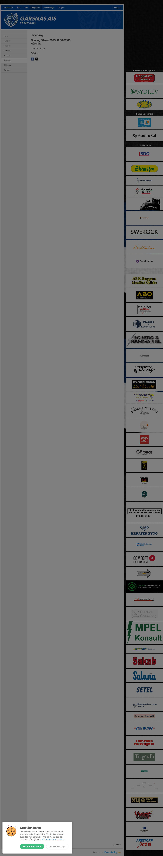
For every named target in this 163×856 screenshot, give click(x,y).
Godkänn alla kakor (32, 846)
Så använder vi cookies (53, 839)
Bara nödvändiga (57, 846)
